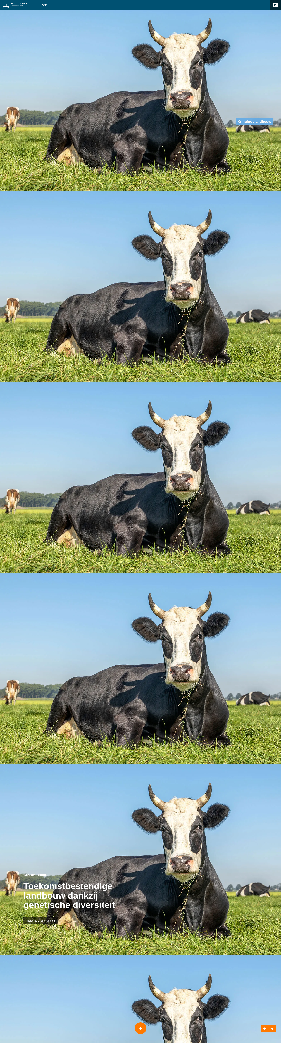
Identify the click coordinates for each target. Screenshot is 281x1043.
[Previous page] (264, 1028)
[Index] (35, 5)
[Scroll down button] (140, 1028)
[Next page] (272, 1028)
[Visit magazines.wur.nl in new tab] (41, 920)
